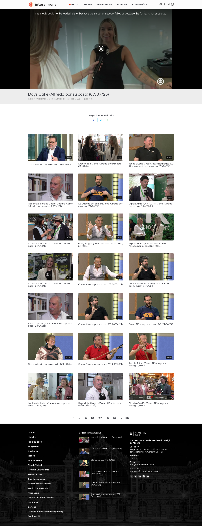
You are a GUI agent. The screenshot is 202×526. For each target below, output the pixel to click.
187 (100, 418)
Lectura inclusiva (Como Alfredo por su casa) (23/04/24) (49, 404)
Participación (34, 516)
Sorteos (32, 507)
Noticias (32, 437)
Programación (35, 442)
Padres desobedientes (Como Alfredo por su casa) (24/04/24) (149, 284)
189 (114, 418)
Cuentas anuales (36, 479)
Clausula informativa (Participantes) (45, 512)
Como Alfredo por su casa (61, 99)
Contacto (33, 502)
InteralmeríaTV (35, 460)
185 (85, 418)
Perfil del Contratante (38, 470)
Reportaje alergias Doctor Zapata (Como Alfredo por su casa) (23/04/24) (50, 205)
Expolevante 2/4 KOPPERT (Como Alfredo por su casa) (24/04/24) (147, 244)
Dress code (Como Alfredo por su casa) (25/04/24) (99, 165)
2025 (79, 99)
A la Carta (33, 451)
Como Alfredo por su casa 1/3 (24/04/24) (100, 284)
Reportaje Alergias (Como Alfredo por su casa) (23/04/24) (100, 404)
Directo (31, 433)
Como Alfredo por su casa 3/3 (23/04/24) (50, 364)
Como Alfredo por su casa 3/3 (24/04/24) (100, 324)
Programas (41, 99)
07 (92, 99)
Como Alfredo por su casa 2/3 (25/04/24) (50, 164)
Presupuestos (35, 474)
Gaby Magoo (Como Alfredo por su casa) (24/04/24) (100, 244)
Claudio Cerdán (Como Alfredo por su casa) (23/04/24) (149, 404)
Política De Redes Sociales (41, 498)
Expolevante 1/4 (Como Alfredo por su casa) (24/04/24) (49, 284)
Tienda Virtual (35, 465)
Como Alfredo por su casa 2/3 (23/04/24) (100, 364)
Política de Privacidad (38, 488)
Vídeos (31, 456)
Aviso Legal (33, 493)
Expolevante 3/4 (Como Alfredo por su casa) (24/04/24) (49, 244)
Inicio (30, 99)
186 (92, 418)
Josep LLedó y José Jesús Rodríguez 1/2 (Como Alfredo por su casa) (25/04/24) (151, 165)
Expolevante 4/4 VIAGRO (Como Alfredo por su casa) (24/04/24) (150, 205)
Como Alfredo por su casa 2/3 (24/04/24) (151, 324)
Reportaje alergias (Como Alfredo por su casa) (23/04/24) (50, 324)
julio (86, 99)
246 (127, 418)
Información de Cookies (39, 484)
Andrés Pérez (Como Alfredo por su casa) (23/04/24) (148, 364)
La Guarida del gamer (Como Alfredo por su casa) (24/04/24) (100, 205)
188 (107, 418)
